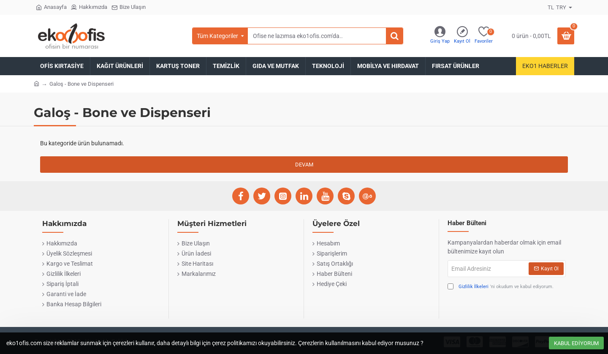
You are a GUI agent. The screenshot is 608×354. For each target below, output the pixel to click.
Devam (304, 164)
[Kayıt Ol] (462, 36)
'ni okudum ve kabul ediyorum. (501, 287)
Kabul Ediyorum (576, 343)
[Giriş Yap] (440, 36)
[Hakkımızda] (89, 7)
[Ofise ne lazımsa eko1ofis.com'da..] (394, 36)
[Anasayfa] (51, 7)
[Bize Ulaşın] (128, 7)
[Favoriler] (483, 36)
